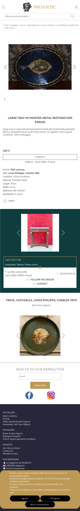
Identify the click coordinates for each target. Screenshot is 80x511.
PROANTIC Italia (10, 453)
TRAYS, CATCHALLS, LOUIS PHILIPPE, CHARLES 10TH (41, 300)
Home (6, 25)
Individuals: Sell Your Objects (16, 424)
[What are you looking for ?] (72, 16)
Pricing (6, 418)
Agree (25, 498)
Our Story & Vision (11, 448)
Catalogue (14, 25)
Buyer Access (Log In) (12, 433)
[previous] (19, 232)
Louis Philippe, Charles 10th (67, 25)
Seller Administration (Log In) (16, 421)
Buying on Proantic (12, 436)
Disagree (55, 498)
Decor (22, 25)
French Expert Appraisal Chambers (19, 439)
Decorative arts (33, 25)
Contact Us (8, 451)
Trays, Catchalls (47, 25)
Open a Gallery (10, 416)
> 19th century (9, 28)
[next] (62, 232)
